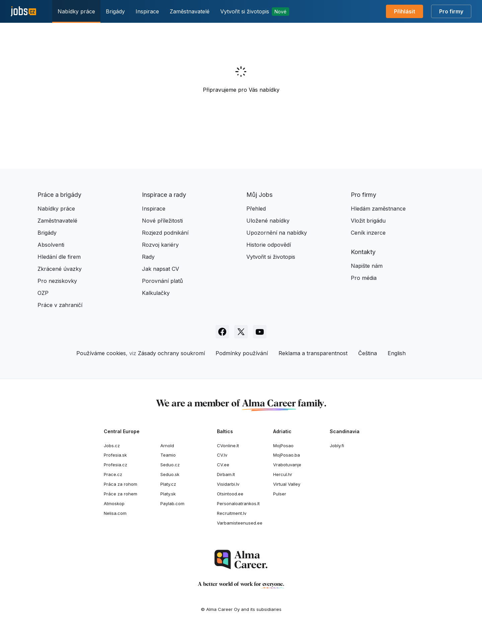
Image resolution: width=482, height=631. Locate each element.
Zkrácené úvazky (59, 268)
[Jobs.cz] (23, 11)
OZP (43, 293)
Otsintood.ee (230, 493)
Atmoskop (114, 503)
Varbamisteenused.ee (239, 523)
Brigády (115, 11)
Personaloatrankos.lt (238, 503)
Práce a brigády (59, 194)
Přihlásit (404, 11)
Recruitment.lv (231, 513)
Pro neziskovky (57, 281)
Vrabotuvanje (287, 464)
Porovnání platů (162, 281)
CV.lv (222, 455)
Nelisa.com (115, 513)
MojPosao (283, 445)
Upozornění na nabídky (276, 232)
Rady (148, 256)
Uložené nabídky (268, 220)
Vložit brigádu (368, 220)
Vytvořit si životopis (254, 11)
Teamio (168, 455)
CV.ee (223, 464)
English (397, 353)
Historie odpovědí (268, 244)
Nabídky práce (76, 11)
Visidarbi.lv (228, 484)
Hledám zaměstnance (378, 208)
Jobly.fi (337, 445)
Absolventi (50, 244)
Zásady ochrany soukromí (171, 353)
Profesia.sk (115, 455)
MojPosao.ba (286, 455)
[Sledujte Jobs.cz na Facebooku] (222, 331)
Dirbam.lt (226, 474)
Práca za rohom (120, 484)
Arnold (167, 445)
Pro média (364, 277)
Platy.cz (168, 484)
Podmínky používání (242, 353)
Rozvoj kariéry (160, 244)
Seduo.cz (170, 464)
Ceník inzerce (368, 232)
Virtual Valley (286, 484)
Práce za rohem (120, 493)
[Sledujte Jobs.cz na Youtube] (259, 331)
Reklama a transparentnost (312, 353)
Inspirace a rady (164, 194)
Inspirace (147, 11)
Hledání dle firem (59, 256)
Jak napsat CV (160, 268)
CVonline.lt (228, 445)
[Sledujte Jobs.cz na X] (241, 331)
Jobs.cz (112, 445)
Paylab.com (172, 503)
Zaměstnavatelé (190, 11)
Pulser (279, 493)
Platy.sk (168, 493)
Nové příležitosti (162, 220)
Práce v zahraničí (59, 305)
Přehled (256, 208)
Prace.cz (113, 474)
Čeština (367, 353)
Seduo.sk (169, 474)
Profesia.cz (115, 464)
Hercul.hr (282, 474)
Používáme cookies (101, 353)
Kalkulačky (156, 293)
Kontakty (363, 251)
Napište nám (367, 265)
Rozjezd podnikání (165, 232)
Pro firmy (451, 11)
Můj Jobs (259, 194)
